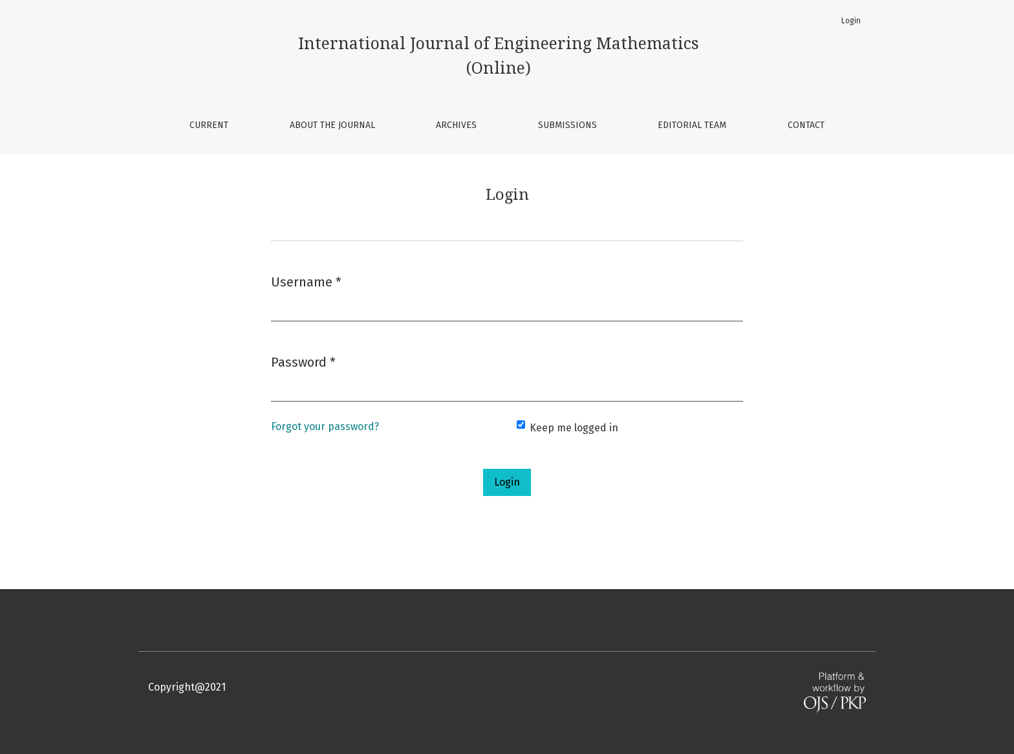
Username (306, 281)
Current (208, 125)
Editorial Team (692, 125)
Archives (456, 125)
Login (851, 20)
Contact (806, 125)
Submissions (567, 125)
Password (303, 361)
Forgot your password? (325, 426)
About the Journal (332, 125)
